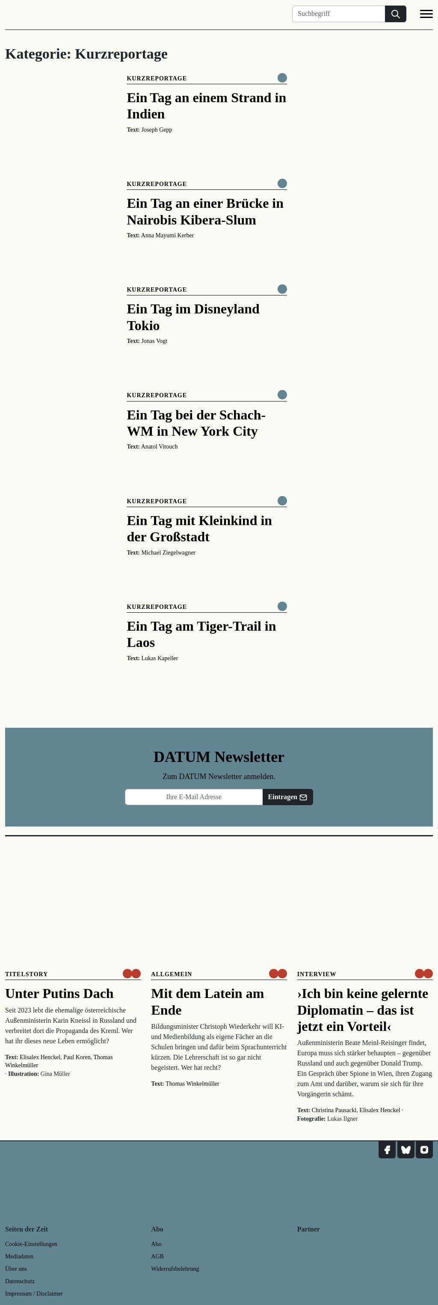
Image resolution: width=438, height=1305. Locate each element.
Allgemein (171, 974)
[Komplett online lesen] (282, 78)
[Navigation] (426, 15)
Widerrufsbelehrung (175, 1269)
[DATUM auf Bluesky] (405, 1149)
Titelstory (26, 974)
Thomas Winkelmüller (192, 1084)
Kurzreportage (157, 78)
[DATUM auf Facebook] (387, 1149)
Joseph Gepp (157, 130)
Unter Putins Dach (59, 993)
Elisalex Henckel (40, 1057)
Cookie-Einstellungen (31, 1244)
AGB (157, 1256)
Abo (156, 1244)
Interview (317, 974)
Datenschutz (20, 1281)
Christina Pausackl (334, 1110)
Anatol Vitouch (159, 446)
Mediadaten (19, 1256)
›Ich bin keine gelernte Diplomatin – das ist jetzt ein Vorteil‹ (363, 1010)
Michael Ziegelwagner (168, 552)
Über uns (16, 1269)
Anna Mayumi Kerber (167, 235)
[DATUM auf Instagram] (424, 1149)
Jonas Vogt (155, 341)
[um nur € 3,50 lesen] (132, 973)
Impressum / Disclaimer (34, 1293)
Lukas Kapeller (160, 658)
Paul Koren (76, 1057)
